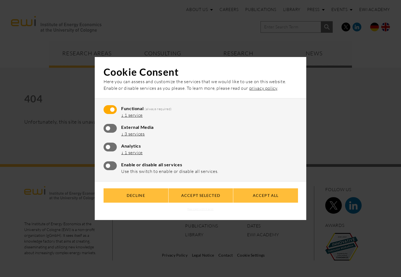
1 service (132, 115)
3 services (133, 134)
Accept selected (200, 195)
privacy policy (263, 88)
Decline (136, 195)
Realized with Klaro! (200, 209)
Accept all (265, 195)
